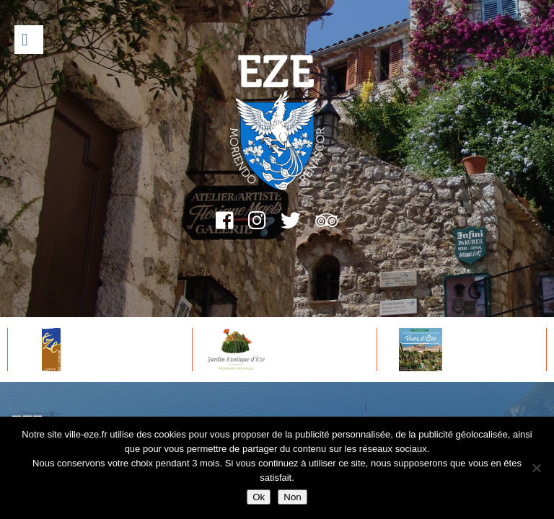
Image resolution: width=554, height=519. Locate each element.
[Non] (536, 468)
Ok (258, 497)
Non (292, 497)
